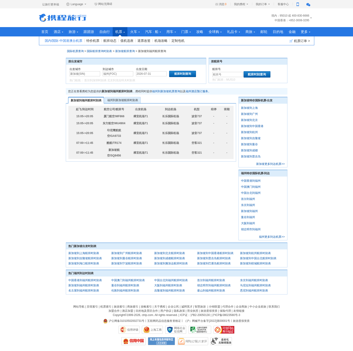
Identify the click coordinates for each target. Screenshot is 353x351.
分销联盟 (214, 306)
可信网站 (223, 330)
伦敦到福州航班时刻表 (125, 290)
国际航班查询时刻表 (99, 51)
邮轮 (264, 32)
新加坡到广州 (249, 114)
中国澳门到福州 (251, 186)
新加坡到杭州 (249, 132)
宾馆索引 (92, 306)
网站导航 (78, 306)
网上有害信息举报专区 (161, 341)
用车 (171, 32)
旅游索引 (119, 306)
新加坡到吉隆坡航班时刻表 (85, 258)
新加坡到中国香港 (252, 126)
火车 (135, 32)
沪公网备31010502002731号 (123, 321)
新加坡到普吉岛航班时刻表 (214, 258)
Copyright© (120, 315)
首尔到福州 (248, 199)
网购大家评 (192, 341)
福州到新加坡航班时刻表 (122, 100)
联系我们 (274, 306)
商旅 (250, 32)
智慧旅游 (200, 306)
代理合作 (228, 306)
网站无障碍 (103, 4)
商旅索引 (132, 306)
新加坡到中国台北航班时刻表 (258, 258)
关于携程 (159, 306)
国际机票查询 (75, 51)
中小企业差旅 (257, 306)
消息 (223, 4)
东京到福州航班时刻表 (254, 280)
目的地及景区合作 (147, 310)
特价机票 (92, 41)
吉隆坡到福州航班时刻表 (169, 290)
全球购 (215, 32)
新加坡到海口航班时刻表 (83, 263)
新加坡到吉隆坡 (251, 138)
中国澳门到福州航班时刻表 (128, 280)
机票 (120, 33)
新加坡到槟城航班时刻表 (255, 263)
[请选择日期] (151, 73)
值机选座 (126, 41)
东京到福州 (248, 205)
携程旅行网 (62, 18)
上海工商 (156, 329)
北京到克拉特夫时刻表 (121, 80)
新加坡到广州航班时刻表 (126, 253)
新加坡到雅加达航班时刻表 (171, 263)
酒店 (58, 32)
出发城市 (75, 69)
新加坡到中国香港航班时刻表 (215, 253)
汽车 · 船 (153, 32)
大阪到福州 (248, 223)
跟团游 (89, 32)
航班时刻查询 (257, 74)
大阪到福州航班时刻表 (168, 285)
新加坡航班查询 (125, 51)
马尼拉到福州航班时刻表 (255, 285)
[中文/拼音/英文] (85, 73)
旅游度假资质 (209, 310)
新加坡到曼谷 (249, 144)
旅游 (73, 32)
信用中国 (133, 341)
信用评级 (132, 329)
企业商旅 (241, 306)
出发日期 (141, 69)
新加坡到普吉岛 (251, 156)
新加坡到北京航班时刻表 (169, 253)
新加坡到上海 (249, 108)
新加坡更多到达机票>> (270, 164)
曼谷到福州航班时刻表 (125, 285)
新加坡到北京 (249, 120)
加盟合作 (114, 310)
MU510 (230, 79)
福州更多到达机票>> (272, 236)
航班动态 (109, 41)
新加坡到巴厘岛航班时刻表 (214, 263)
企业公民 (173, 306)
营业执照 (192, 310)
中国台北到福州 (251, 193)
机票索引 (106, 306)
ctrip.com (147, 315)
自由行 (105, 32)
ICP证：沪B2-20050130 (195, 315)
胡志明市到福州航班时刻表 (214, 285)
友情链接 (239, 310)
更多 (306, 32)
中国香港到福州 (251, 180)
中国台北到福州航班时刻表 (171, 280)
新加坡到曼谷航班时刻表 (126, 258)
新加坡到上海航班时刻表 (83, 253)
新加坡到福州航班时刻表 (86, 100)
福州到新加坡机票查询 (166, 91)
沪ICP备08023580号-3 (226, 315)
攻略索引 (146, 306)
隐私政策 (179, 310)
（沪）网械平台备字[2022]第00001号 (207, 321)
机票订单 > (299, 41)
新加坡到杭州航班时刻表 (255, 253)
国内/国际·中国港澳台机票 (64, 41)
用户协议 (165, 310)
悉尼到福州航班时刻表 (254, 290)
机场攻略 (161, 41)
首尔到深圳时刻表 (95, 80)
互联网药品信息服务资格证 (164, 321)
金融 (292, 32)
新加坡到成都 (249, 150)
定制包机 (178, 41)
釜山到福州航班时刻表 (211, 290)
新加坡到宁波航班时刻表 (126, 263)
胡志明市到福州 (251, 229)
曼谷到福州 (248, 217)
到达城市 (108, 69)
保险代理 (225, 310)
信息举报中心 (200, 330)
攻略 (199, 32)
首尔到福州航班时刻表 (211, 280)
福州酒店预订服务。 (198, 91)
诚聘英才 (186, 306)
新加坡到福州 (249, 211)
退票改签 (143, 41)
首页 (45, 32)
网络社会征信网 (179, 329)
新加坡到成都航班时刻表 (169, 258)
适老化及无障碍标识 (221, 341)
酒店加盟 (127, 310)
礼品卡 (233, 32)
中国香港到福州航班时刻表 (85, 280)
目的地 (278, 32)
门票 (186, 32)
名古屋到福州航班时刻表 (83, 290)
